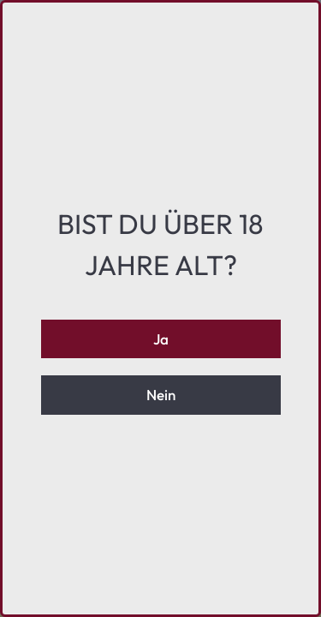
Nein (160, 395)
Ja (161, 339)
